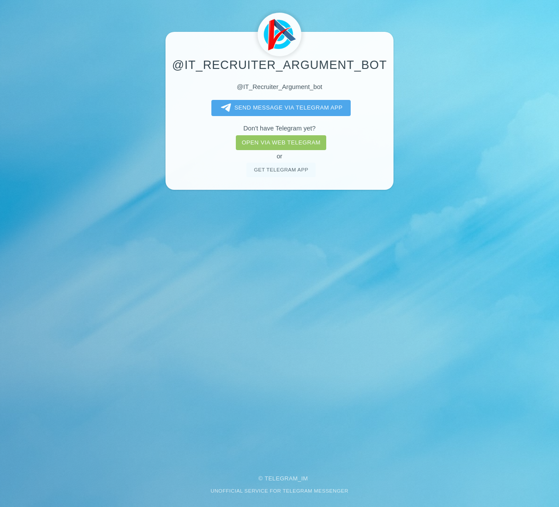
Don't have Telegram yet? (279, 128)
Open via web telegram (281, 142)
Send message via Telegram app (280, 107)
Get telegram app (281, 169)
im (304, 478)
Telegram (281, 478)
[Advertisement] (279, 326)
